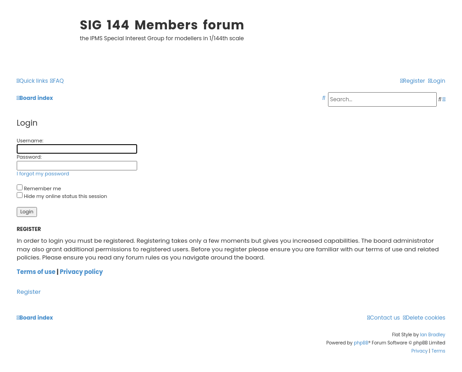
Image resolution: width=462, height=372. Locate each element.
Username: (30, 140)
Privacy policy (81, 272)
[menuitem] (57, 81)
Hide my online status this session (62, 196)
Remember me (39, 188)
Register (29, 292)
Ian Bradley (432, 334)
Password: (29, 156)
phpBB (361, 342)
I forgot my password (43, 173)
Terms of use (36, 272)
